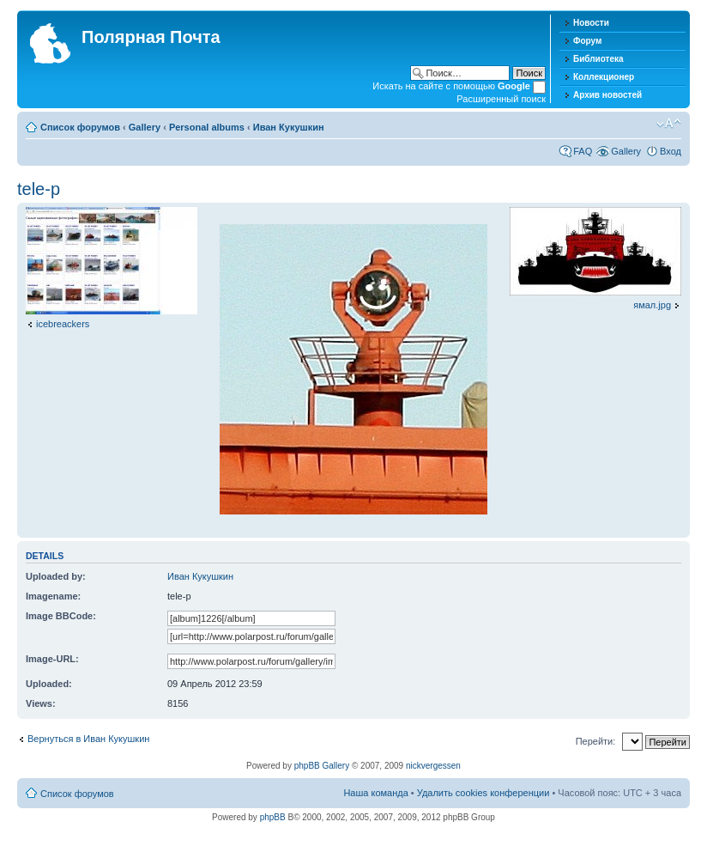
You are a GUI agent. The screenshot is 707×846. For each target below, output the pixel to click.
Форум (587, 41)
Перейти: (596, 741)
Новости (591, 22)
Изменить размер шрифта (668, 123)
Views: (41, 703)
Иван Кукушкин (288, 127)
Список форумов (80, 127)
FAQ (582, 151)
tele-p (38, 189)
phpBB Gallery (321, 765)
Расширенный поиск (501, 99)
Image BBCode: (61, 616)
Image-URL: (52, 659)
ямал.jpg (652, 305)
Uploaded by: (56, 576)
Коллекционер (603, 77)
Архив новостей (607, 95)
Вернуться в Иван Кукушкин (88, 738)
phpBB (273, 817)
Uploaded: (49, 684)
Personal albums (207, 127)
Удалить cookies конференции (483, 793)
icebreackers (62, 324)
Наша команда (375, 793)
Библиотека (598, 59)
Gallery (144, 127)
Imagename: (53, 596)
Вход (670, 151)
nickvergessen (433, 765)
